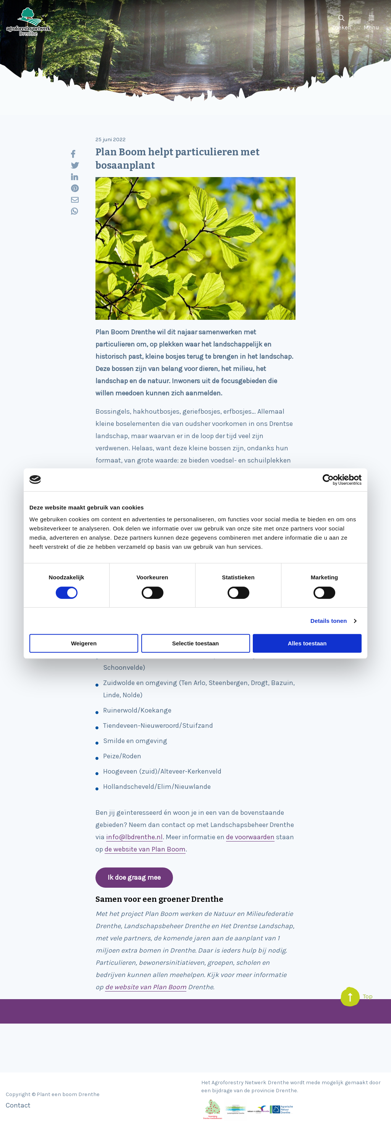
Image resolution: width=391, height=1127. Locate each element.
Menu (371, 23)
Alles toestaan (307, 643)
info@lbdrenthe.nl (134, 837)
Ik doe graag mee (134, 877)
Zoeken (341, 23)
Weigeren (84, 643)
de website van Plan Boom (145, 849)
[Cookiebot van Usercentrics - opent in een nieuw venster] (328, 479)
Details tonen (328, 621)
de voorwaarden (250, 837)
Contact (18, 1105)
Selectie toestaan (195, 643)
